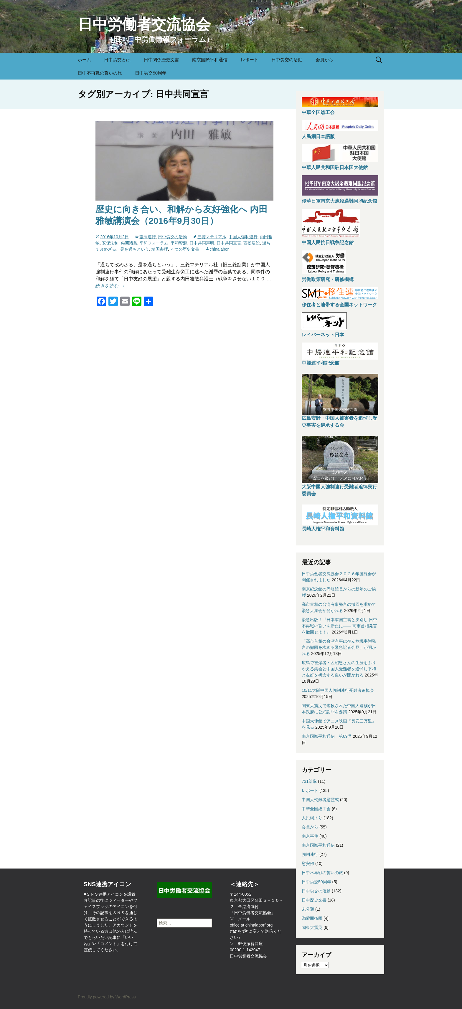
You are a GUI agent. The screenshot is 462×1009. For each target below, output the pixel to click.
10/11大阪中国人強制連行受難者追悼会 (338, 690)
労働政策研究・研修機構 (328, 279)
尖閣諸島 (129, 243)
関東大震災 (312, 927)
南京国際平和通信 (209, 59)
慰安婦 (308, 863)
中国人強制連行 (243, 236)
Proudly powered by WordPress (107, 997)
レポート (249, 59)
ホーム (84, 59)
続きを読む (110, 285)
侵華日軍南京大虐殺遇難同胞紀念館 (339, 201)
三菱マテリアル (211, 236)
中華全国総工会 (318, 112)
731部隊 (309, 781)
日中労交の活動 (286, 59)
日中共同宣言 (229, 243)
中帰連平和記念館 (320, 362)
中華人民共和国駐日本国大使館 (335, 167)
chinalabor (219, 249)
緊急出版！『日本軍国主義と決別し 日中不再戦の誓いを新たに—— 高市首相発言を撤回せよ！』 (339, 625)
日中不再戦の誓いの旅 (100, 72)
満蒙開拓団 (312, 918)
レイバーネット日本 (323, 334)
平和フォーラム (153, 243)
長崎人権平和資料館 (323, 528)
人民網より (312, 818)
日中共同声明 (201, 243)
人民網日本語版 (318, 136)
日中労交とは (117, 59)
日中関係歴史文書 (161, 59)
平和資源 (179, 243)
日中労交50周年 (150, 72)
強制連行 (147, 236)
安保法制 (110, 243)
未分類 (308, 909)
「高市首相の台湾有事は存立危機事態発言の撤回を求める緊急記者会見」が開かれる (339, 647)
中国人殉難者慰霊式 (320, 799)
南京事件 (310, 836)
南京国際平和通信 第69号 (327, 736)
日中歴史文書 (314, 900)
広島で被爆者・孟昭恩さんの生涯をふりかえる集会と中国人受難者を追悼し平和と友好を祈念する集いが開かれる (339, 668)
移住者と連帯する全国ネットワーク (339, 304)
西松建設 (251, 243)
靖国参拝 (159, 249)
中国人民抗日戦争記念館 (328, 242)
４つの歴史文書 (184, 249)
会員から (324, 59)
